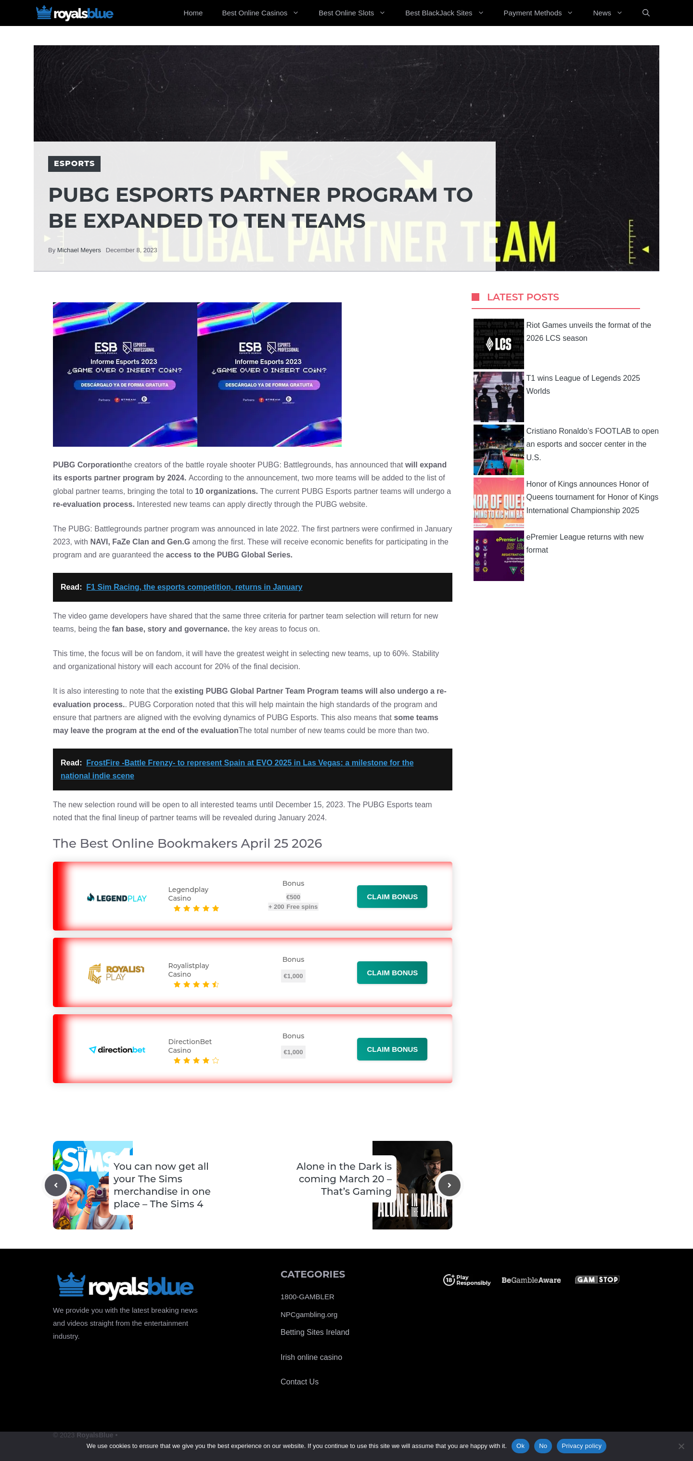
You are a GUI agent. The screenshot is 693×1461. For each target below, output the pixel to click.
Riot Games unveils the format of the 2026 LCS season (563, 344)
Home (193, 13)
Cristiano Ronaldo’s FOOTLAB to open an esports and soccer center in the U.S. (566, 450)
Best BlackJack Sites (449, 13)
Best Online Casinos (265, 13)
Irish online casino (311, 1357)
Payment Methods (544, 13)
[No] (681, 1446)
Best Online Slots (357, 13)
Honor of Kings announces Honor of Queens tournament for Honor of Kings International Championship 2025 (566, 503)
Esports (74, 163)
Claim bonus (392, 896)
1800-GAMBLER (307, 1297)
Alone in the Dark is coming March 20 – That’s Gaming (344, 1179)
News (613, 13)
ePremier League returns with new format (559, 555)
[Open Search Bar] (646, 13)
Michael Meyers (79, 250)
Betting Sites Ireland (315, 1332)
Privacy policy (582, 1445)
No (543, 1445)
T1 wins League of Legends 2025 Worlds (557, 397)
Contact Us (300, 1382)
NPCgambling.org (309, 1314)
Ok (520, 1445)
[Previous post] (55, 1185)
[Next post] (449, 1185)
